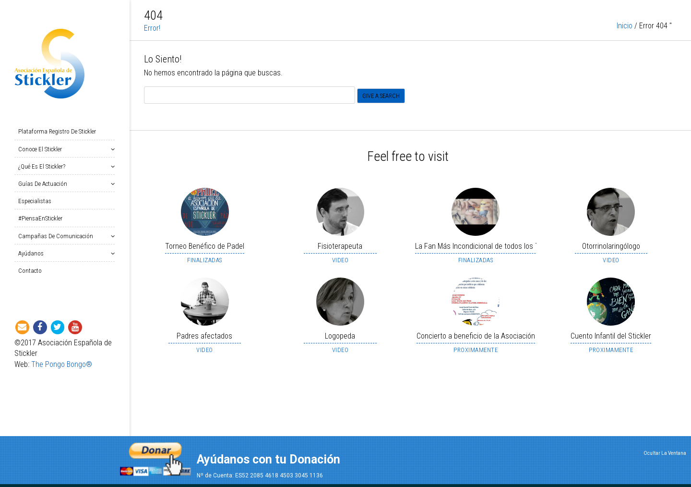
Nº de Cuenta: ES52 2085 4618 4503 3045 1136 (260, 475)
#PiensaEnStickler (40, 218)
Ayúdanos (33, 253)
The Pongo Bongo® (61, 364)
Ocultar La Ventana (664, 453)
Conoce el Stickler (42, 149)
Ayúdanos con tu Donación (268, 459)
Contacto (30, 270)
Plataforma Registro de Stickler (57, 131)
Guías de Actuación (44, 183)
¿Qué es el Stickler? (43, 166)
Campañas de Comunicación (57, 236)
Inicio (624, 38)
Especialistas (34, 201)
